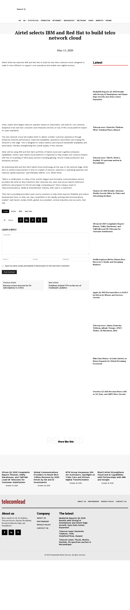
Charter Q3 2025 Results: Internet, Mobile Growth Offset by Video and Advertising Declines (109, 193)
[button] (21, 9)
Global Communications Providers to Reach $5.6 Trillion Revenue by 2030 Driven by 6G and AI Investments (48, 475)
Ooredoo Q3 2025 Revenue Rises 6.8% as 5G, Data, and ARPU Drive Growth (110, 392)
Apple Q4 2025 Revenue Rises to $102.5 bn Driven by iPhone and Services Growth (110, 295)
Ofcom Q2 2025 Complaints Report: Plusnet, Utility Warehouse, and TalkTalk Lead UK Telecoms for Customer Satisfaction (108, 227)
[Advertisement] (110, 413)
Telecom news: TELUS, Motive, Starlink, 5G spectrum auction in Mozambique (107, 160)
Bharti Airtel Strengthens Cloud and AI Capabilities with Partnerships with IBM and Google (113, 474)
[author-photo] (3, 481)
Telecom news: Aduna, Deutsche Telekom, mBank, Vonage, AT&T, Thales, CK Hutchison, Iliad (107, 328)
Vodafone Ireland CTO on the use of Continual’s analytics (65, 286)
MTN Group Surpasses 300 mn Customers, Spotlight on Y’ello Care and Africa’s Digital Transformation (80, 474)
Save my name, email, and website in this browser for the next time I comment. (37, 266)
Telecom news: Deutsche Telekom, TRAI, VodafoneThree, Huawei (108, 128)
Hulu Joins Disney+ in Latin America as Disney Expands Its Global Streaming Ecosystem (110, 361)
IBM (20, 211)
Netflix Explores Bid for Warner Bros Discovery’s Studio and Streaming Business (109, 262)
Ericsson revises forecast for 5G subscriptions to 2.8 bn (17, 286)
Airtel (13, 211)
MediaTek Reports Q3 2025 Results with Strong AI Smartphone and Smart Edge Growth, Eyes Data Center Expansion (110, 95)
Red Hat (28, 211)
